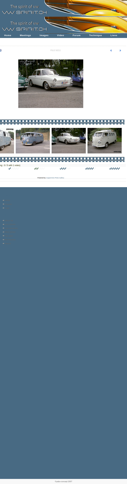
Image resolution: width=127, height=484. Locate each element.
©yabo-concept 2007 (63, 481)
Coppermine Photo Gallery (55, 178)
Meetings (25, 35)
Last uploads (10, 224)
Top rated (9, 236)
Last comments (11, 228)
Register (8, 204)
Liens (114, 35)
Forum (77, 35)
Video (60, 35)
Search (8, 244)
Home (7, 35)
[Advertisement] (11, 267)
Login (7, 208)
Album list (9, 221)
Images (44, 35)
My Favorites (10, 240)
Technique (95, 35)
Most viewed (10, 232)
